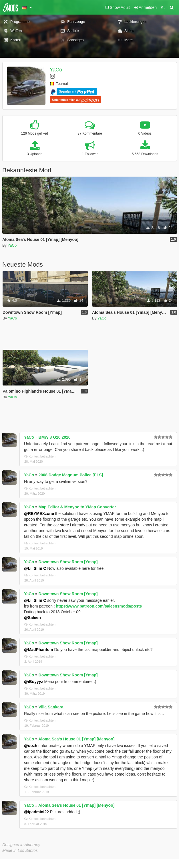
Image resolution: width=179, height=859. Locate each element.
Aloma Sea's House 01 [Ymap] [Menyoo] (76, 739)
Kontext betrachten (39, 456)
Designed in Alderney (21, 844)
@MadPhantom (38, 649)
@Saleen (32, 617)
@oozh (30, 745)
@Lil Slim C (35, 568)
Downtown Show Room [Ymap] (68, 562)
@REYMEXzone (39, 513)
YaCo (56, 70)
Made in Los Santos (20, 850)
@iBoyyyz (33, 681)
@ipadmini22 (36, 812)
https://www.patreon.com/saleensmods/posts (99, 606)
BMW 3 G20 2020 (55, 437)
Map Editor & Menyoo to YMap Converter (77, 507)
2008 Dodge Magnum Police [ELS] (71, 475)
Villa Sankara (51, 707)
